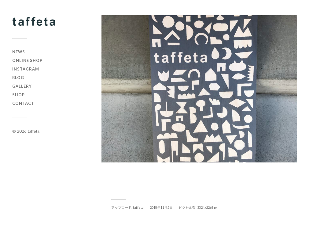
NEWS (18, 51)
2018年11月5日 (161, 207)
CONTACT (23, 103)
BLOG (18, 77)
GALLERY (22, 86)
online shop (27, 60)
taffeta (33, 131)
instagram (25, 69)
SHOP (18, 94)
